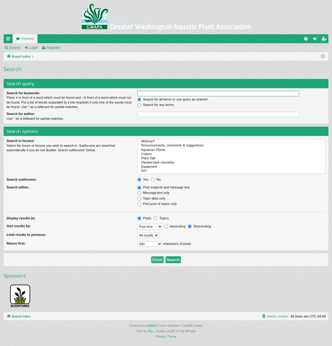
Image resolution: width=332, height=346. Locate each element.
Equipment (231, 167)
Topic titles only (151, 198)
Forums (28, 39)
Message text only (153, 192)
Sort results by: (19, 226)
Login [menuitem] (316, 40)
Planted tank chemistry (231, 163)
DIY (231, 171)
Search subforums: (22, 179)
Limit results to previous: (26, 234)
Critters (231, 154)
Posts (144, 218)
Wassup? (231, 141)
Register (53, 48)
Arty (150, 331)
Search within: (18, 187)
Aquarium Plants (231, 150)
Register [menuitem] (325, 40)
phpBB (150, 325)
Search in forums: (21, 141)
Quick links (9, 40)
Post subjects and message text (163, 187)
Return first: (16, 243)
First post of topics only (157, 204)
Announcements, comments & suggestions (231, 145)
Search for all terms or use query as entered (172, 99)
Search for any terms (155, 105)
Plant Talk (231, 158)
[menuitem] (305, 38)
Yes (142, 179)
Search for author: (21, 114)
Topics (161, 218)
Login (33, 48)
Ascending (174, 226)
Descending (199, 226)
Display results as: (21, 218)
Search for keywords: (23, 93)
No (156, 179)
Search (14, 48)
